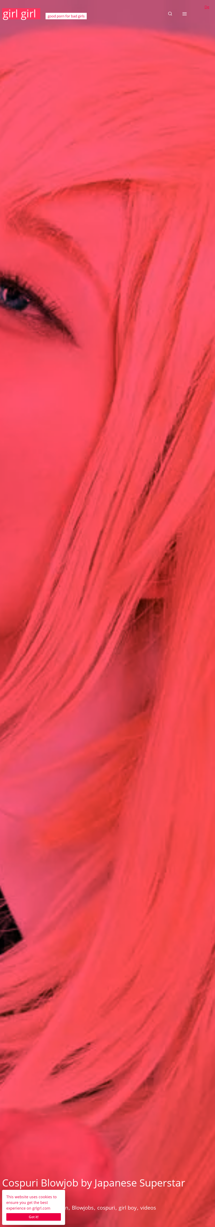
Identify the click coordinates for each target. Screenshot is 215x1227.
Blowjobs (83, 1207)
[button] (170, 13)
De (207, 6)
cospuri (106, 1207)
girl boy (128, 1207)
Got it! (33, 1217)
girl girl (19, 13)
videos (148, 1207)
